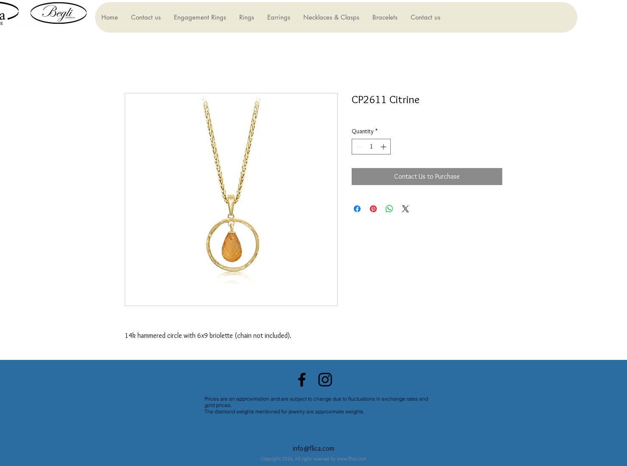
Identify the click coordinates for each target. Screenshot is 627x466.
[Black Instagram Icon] (325, 380)
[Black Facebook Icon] (302, 380)
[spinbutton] (371, 146)
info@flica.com (313, 448)
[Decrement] (358, 146)
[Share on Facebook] (357, 209)
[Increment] (384, 146)
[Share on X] (405, 209)
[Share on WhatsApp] (389, 209)
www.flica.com (351, 458)
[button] (199, 17)
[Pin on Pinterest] (373, 209)
